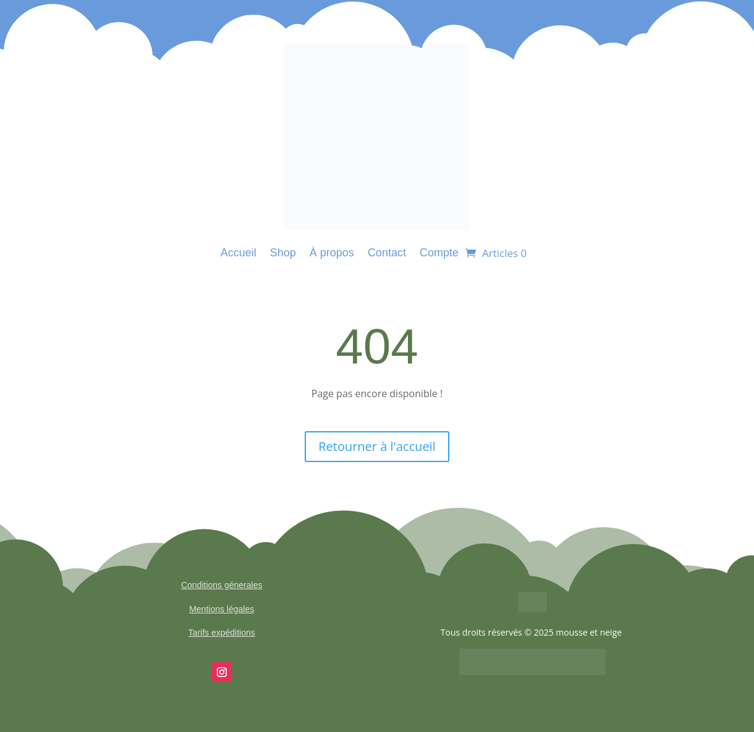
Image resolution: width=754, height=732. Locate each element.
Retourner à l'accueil (377, 446)
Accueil (238, 252)
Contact (387, 252)
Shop (283, 252)
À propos (332, 252)
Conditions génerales (222, 585)
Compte (439, 252)
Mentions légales (221, 609)
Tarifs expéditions (221, 632)
